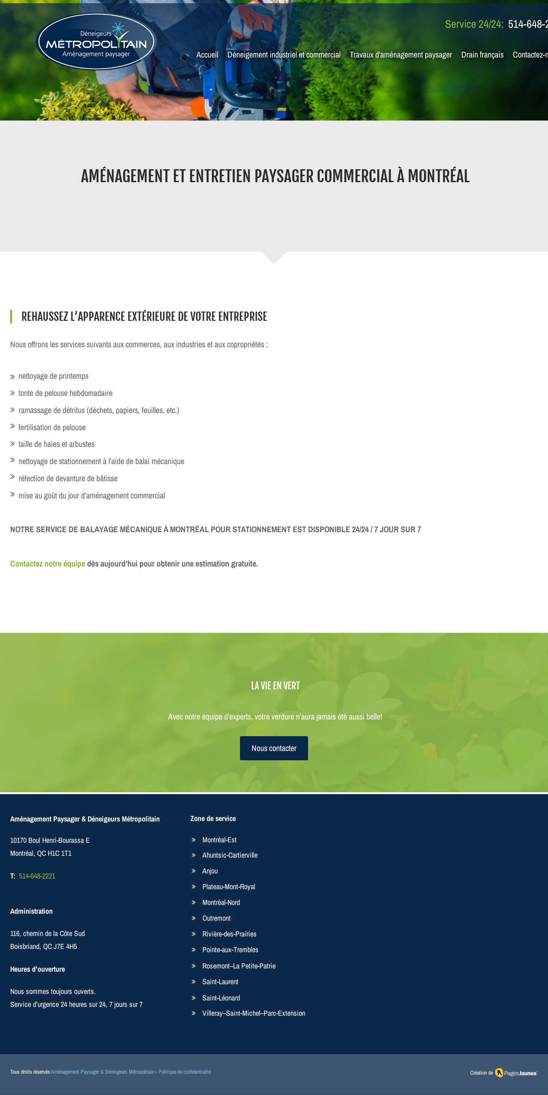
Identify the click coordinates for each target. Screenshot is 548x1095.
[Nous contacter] (274, 748)
